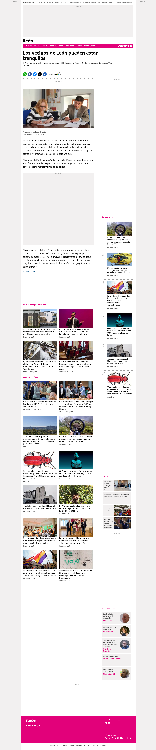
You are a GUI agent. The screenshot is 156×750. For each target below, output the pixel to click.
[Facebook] (30, 74)
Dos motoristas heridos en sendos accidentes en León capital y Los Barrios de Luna (118, 270)
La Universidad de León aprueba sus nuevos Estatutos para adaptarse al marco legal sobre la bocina (39, 540)
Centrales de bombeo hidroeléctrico (60, 2)
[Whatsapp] (25, 74)
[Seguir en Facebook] (112, 738)
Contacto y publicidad (99, 745)
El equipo (64, 745)
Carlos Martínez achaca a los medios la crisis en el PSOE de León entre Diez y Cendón (39, 404)
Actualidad (28, 46)
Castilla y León (89, 46)
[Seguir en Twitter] (110, 738)
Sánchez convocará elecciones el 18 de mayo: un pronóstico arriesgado (110, 643)
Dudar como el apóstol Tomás (108, 670)
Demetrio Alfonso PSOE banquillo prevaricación (120, 2)
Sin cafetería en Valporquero (90, 2)
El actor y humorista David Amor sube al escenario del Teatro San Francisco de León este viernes (74, 331)
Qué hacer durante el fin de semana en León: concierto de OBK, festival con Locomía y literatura (75, 473)
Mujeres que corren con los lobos (109, 628)
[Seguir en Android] (106, 723)
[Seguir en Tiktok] (125, 738)
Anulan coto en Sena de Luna (43, 2)
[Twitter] (40, 74)
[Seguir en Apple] (109, 723)
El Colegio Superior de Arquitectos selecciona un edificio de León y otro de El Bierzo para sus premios (40, 331)
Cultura (44, 46)
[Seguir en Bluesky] (106, 738)
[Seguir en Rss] (130, 738)
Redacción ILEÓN (29, 337)
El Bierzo (79, 46)
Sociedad (52, 46)
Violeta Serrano (108, 632)
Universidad (69, 46)
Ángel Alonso (107, 620)
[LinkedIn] (45, 74)
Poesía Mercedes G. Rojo (76, 2)
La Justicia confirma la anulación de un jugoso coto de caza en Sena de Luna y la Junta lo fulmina (75, 439)
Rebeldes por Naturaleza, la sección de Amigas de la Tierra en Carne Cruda (116, 495)
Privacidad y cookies (76, 745)
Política (36, 46)
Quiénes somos (55, 745)
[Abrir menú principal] (132, 41)
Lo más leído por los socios (34, 305)
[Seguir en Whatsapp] (128, 738)
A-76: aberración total (110, 656)
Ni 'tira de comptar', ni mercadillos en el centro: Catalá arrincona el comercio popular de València (108, 511)
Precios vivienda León (103, 2)
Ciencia (60, 46)
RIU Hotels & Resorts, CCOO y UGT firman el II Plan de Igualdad (108, 486)
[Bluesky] (35, 74)
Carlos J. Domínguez (30, 372)
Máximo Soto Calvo (109, 674)
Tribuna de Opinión (109, 608)
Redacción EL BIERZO (66, 372)
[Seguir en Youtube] (121, 738)
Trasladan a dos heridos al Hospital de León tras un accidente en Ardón (117, 361)
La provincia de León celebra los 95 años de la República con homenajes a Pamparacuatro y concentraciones (39, 573)
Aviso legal (87, 745)
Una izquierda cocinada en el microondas (108, 616)
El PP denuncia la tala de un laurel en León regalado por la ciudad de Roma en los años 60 (74, 508)
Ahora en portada (30, 377)
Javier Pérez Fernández (107, 650)
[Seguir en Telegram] (115, 738)
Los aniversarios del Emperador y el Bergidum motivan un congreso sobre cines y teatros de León (75, 540)
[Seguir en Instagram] (118, 738)
